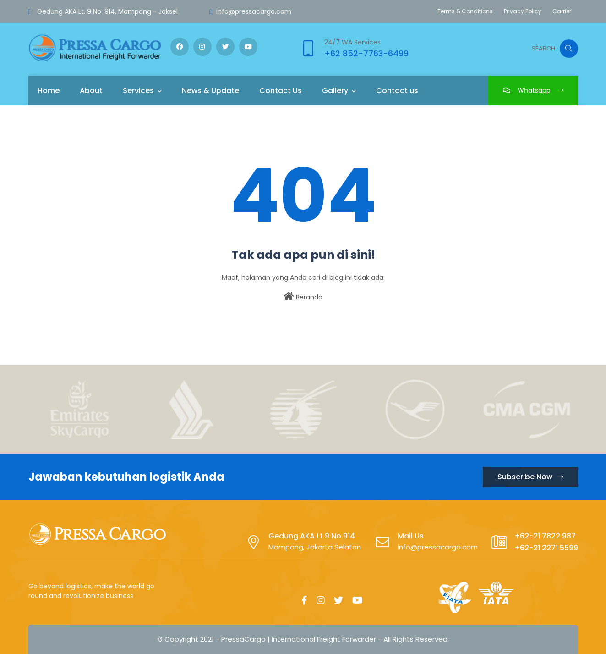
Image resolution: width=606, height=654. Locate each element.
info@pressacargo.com (253, 11)
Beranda (303, 297)
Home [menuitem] (49, 90)
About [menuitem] (91, 90)
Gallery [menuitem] (335, 90)
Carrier (561, 11)
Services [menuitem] (138, 90)
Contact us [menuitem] (397, 90)
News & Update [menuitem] (210, 90)
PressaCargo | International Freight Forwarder (298, 639)
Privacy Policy (522, 11)
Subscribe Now (530, 476)
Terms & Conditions (465, 11)
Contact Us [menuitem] (280, 90)
